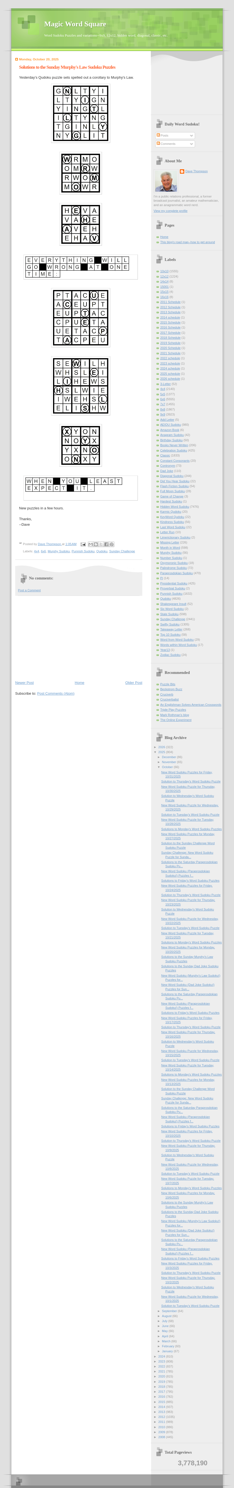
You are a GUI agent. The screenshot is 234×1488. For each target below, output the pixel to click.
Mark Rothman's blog (174, 715)
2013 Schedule (170, 312)
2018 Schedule (170, 337)
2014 (162, 1407)
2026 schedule (170, 378)
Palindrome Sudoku (173, 567)
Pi (161, 578)
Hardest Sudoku (171, 501)
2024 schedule (170, 368)
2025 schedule (170, 373)
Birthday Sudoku (171, 440)
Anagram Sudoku (172, 435)
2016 (162, 1396)
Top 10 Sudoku (170, 634)
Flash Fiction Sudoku (174, 486)
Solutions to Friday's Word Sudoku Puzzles (190, 880)
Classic (165, 455)
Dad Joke (166, 471)
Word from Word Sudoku (177, 639)
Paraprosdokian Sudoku (176, 573)
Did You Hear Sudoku (175, 481)
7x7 (162, 404)
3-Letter (165, 384)
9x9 (162, 414)
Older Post (133, 683)
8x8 (162, 409)
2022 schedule (170, 358)
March (166, 1341)
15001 (164, 286)
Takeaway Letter (171, 629)
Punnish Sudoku (83, 551)
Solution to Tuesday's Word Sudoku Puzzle (190, 814)
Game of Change (171, 496)
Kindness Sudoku (172, 522)
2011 (162, 1421)
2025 (162, 752)
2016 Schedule (170, 327)
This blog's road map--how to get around (187, 242)
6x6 (43, 551)
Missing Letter (169, 542)
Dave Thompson (50, 544)
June (165, 1326)
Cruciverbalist (169, 699)
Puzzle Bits (167, 684)
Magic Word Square (75, 24)
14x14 (164, 281)
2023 (162, 1361)
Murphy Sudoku (59, 551)
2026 (162, 747)
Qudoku (101, 551)
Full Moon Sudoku (172, 491)
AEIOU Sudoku (170, 424)
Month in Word (170, 547)
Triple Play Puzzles (173, 709)
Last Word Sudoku (172, 527)
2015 (162, 1402)
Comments (166, 143)
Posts (163, 135)
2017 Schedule (170, 332)
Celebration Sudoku (173, 450)
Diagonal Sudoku (171, 476)
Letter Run (167, 532)
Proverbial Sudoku (172, 588)
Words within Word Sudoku (178, 644)
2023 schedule (170, 363)
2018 (162, 1386)
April (165, 1336)
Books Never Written (174, 445)
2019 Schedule (170, 343)
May (165, 1331)
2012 (162, 1416)
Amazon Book (169, 430)
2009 (162, 1432)
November (169, 762)
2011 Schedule (170, 302)
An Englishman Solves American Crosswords (190, 704)
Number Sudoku (171, 558)
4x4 (36, 551)
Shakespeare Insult (173, 604)
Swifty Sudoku (170, 624)
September (170, 1311)
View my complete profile (171, 210)
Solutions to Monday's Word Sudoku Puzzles (191, 829)
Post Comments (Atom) (56, 693)
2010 (162, 1427)
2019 (162, 1381)
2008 (162, 1437)
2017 (162, 1391)
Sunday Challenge (122, 551)
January (167, 1351)
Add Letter (167, 419)
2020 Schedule (170, 348)
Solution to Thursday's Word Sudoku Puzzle (191, 781)
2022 (162, 1366)
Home (80, 683)
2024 (162, 1356)
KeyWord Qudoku (172, 517)
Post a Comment (29, 590)
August (167, 1316)
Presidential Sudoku (173, 583)
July (165, 1321)
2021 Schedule (170, 353)
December (169, 757)
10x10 (164, 271)
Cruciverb (166, 694)
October (167, 767)
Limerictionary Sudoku (175, 537)
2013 (162, 1411)
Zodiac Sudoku (170, 654)
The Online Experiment (175, 720)
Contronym (167, 465)
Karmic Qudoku (170, 511)
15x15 (164, 291)
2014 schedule (170, 317)
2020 (162, 1376)
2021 (162, 1371)
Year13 (165, 649)
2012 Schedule (170, 307)
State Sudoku (169, 614)
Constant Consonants (175, 460)
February (168, 1346)
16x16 (164, 297)
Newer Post (24, 683)
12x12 (164, 276)
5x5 (162, 394)
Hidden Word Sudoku (174, 506)
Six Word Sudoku (172, 608)
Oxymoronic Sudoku (174, 563)
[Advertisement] (78, 637)
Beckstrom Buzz (171, 689)
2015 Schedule (170, 322)
